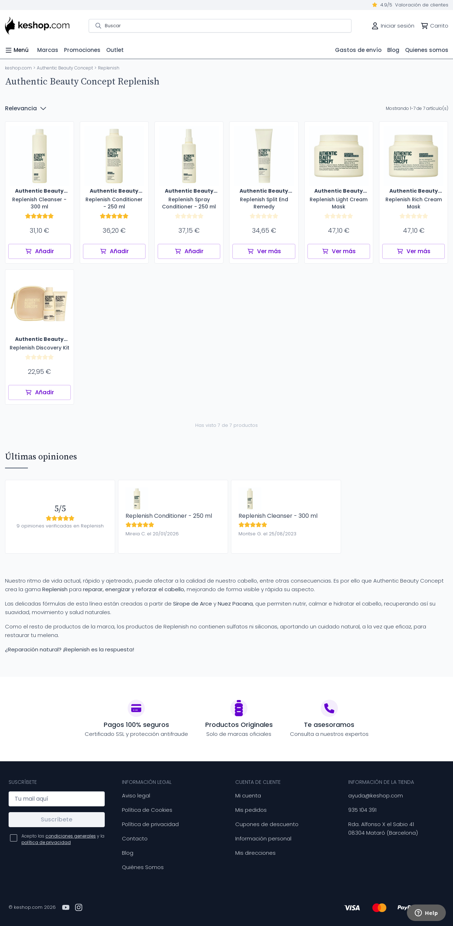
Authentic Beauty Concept (65, 68)
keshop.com (18, 68)
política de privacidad (46, 842)
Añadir (39, 251)
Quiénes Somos (143, 867)
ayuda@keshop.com (375, 795)
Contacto (135, 838)
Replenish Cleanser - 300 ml (277, 516)
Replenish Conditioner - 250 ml (168, 516)
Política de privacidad (150, 824)
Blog (127, 853)
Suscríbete (56, 819)
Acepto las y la (62, 839)
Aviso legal (136, 795)
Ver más (264, 251)
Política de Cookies (147, 810)
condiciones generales (70, 836)
